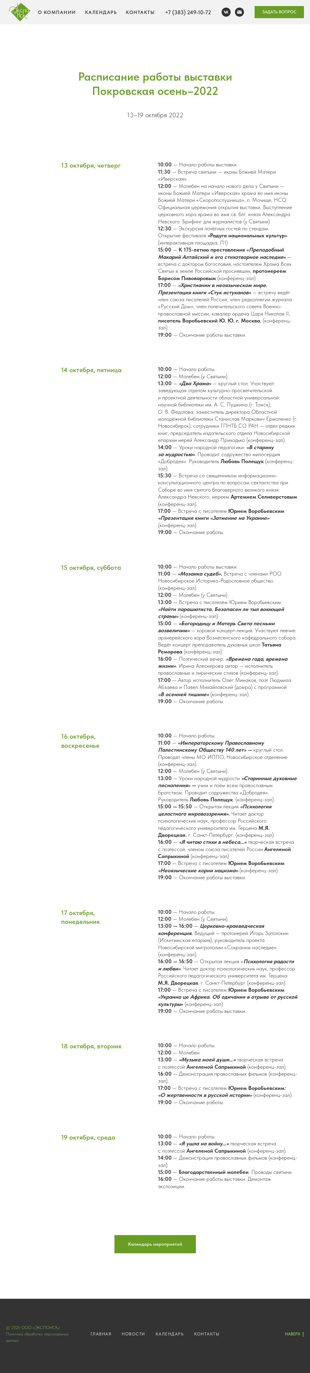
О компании (57, 12)
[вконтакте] (226, 12)
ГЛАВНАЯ (101, 1333)
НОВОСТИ (133, 1333)
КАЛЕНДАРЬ (170, 1333)
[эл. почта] (239, 12)
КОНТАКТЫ (206, 1333)
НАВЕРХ (294, 1334)
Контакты (140, 12)
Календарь (101, 12)
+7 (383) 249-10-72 (188, 12)
